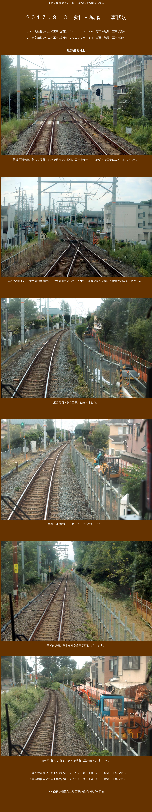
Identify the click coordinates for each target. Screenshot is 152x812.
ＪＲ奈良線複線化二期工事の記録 (68, 3)
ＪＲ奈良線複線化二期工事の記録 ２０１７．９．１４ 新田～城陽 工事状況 (74, 37)
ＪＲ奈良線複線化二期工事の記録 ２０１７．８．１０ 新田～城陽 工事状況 (74, 31)
